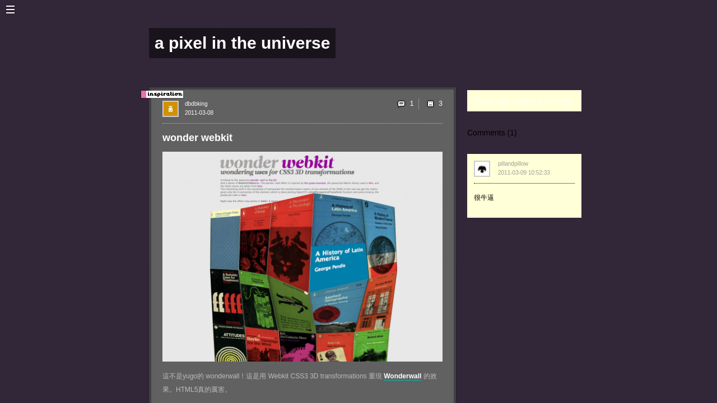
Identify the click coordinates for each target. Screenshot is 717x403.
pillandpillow (513, 164)
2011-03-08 (199, 113)
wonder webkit (197, 137)
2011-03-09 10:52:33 (524, 173)
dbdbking (196, 104)
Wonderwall (402, 376)
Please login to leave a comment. (523, 101)
